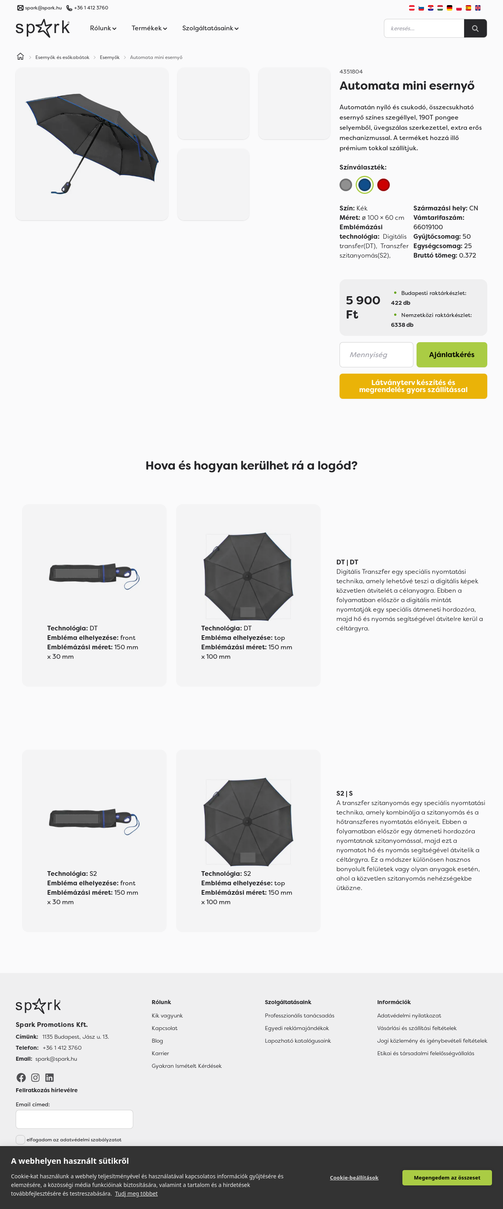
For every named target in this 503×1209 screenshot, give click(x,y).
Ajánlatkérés (452, 354)
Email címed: (33, 1104)
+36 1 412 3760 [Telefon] (62, 1047)
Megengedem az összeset (447, 1177)
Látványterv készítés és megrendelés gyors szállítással (413, 386)
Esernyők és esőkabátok (62, 57)
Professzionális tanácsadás (299, 1015)
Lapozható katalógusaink (298, 1040)
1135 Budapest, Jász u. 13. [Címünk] (75, 1036)
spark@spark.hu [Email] (56, 1058)
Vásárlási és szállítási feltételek (417, 1028)
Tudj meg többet (136, 1193)
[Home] (20, 57)
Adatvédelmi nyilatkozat (409, 1015)
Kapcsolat (165, 1028)
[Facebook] (21, 1077)
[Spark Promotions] (43, 28)
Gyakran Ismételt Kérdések (187, 1065)
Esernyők (110, 57)
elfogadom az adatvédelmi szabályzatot (74, 1140)
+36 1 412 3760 (91, 8)
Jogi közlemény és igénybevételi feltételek (432, 1040)
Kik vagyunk (167, 1015)
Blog (157, 1040)
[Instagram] (35, 1077)
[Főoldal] (62, 1006)
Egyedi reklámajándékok (297, 1028)
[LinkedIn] (49, 1077)
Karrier (160, 1053)
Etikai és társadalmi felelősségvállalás (425, 1053)
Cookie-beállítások (354, 1177)
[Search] (475, 28)
